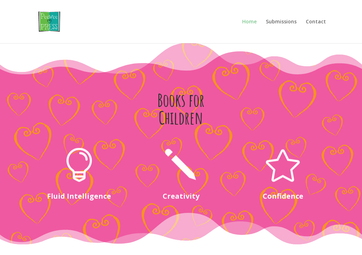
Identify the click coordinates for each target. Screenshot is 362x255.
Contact (316, 22)
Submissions (281, 22)
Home (249, 22)
